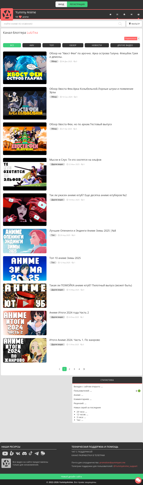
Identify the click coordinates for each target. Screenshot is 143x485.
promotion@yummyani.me (112, 462)
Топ (52, 45)
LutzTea (32, 33)
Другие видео (125, 45)
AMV (32, 45)
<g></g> (36, 407)
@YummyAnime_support (125, 466)
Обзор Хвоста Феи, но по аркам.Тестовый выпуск (80, 124)
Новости (97, 45)
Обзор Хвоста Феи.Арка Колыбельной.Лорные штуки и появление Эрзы (91, 90)
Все (12, 45)
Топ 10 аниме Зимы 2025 (65, 258)
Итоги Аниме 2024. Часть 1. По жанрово (74, 340)
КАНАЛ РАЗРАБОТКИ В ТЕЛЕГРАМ (88, 455)
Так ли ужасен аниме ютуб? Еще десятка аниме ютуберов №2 (88, 195)
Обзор (72, 45)
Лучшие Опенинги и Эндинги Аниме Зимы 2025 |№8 (82, 230)
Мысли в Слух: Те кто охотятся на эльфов (75, 159)
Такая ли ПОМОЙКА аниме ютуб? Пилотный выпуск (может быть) (90, 285)
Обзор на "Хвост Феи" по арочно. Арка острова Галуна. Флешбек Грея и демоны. (93, 55)
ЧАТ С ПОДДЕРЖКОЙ (82, 451)
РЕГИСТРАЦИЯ (77, 4)
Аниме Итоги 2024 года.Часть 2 (69, 312)
